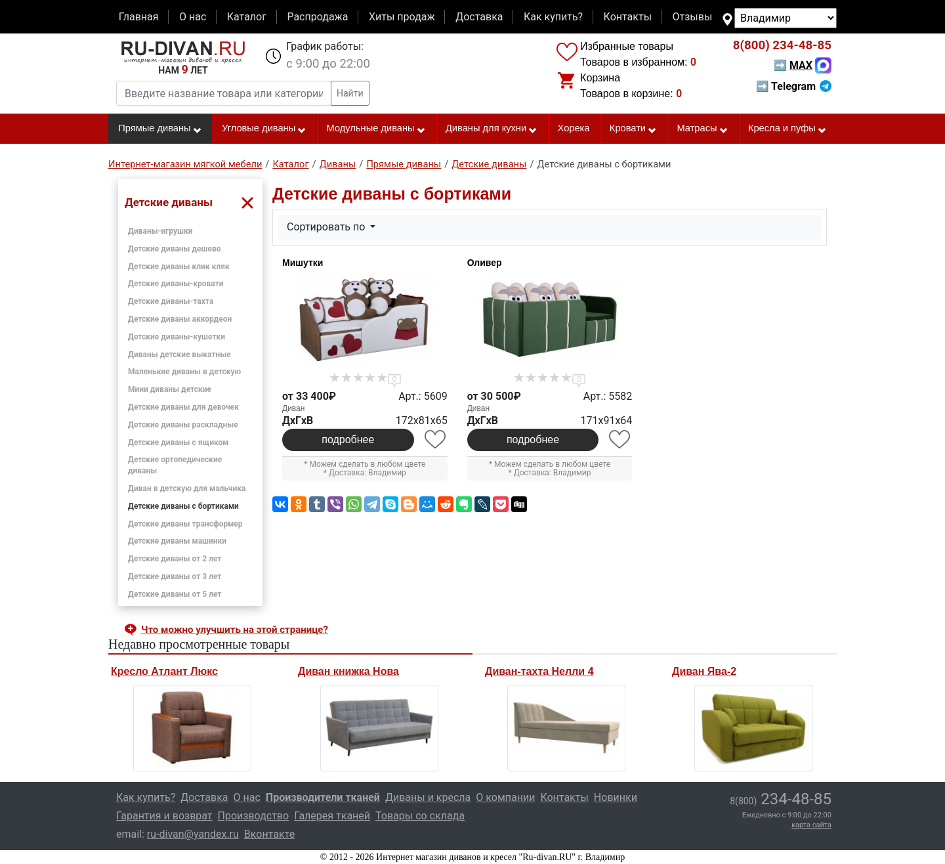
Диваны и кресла (428, 797)
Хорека (574, 128)
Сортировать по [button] (327, 227)
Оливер (484, 262)
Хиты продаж (402, 17)
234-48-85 (782, 45)
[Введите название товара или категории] (223, 93)
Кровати (633, 129)
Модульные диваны (376, 129)
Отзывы (693, 17)
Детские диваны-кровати (176, 283)
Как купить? (553, 17)
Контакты (628, 17)
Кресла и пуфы (787, 129)
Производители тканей (323, 797)
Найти (350, 93)
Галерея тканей (332, 816)
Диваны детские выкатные (179, 354)
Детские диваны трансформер (185, 524)
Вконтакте (269, 834)
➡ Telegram (793, 86)
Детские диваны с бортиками (183, 506)
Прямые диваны (159, 129)
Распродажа (317, 17)
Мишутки (302, 262)
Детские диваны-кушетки (176, 336)
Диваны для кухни (491, 129)
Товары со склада (420, 816)
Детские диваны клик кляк (179, 266)
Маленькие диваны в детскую (184, 371)
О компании (505, 797)
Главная (139, 17)
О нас (192, 17)
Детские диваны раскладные (183, 424)
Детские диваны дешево (174, 248)
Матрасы (702, 129)
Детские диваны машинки (177, 541)
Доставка (479, 17)
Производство (253, 816)
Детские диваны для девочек (183, 407)
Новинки (615, 797)
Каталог (246, 17)
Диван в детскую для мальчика (186, 488)
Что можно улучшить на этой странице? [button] (234, 630)
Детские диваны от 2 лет (174, 558)
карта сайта (811, 825)
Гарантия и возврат (164, 816)
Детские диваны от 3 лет (174, 576)
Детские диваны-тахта (170, 301)
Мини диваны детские (169, 389)
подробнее (348, 439)
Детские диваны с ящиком (178, 442)
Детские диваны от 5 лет (174, 594)
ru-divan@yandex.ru (193, 834)
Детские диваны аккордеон (180, 319)
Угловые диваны (264, 129)
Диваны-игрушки (160, 231)
